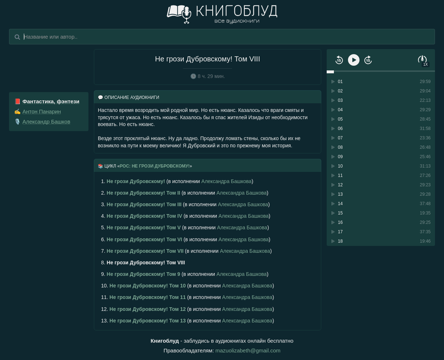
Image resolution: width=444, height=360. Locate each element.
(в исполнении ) (177, 181)
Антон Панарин (41, 111)
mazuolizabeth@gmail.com (248, 350)
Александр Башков (46, 121)
